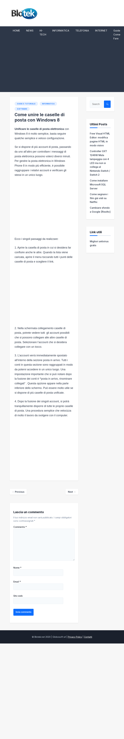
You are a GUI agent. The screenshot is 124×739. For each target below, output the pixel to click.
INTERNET (101, 30)
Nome (17, 568)
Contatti (88, 637)
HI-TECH (43, 32)
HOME (16, 30)
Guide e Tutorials (26, 104)
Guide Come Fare (116, 34)
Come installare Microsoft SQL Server (99, 184)
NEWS (29, 30)
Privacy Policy (75, 637)
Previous (18, 491)
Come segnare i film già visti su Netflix (99, 198)
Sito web (18, 596)
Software (22, 109)
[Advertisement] (62, 69)
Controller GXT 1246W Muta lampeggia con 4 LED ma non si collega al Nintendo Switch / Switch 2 (100, 163)
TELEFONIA (82, 30)
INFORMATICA (60, 30)
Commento (20, 527)
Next (72, 491)
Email (17, 582)
